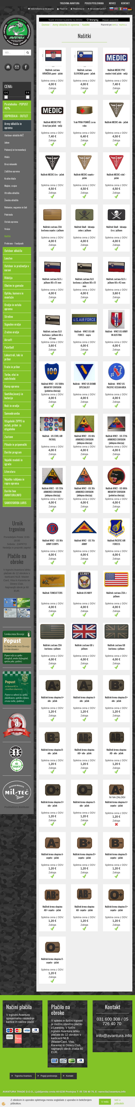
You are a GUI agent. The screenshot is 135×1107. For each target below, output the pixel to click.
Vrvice (7, 229)
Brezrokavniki (10, 164)
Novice (112, 3)
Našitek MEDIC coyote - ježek (84, 176)
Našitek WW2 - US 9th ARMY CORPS (52, 542)
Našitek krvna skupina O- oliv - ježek (84, 803)
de (130, 8)
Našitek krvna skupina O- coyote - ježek (52, 960)
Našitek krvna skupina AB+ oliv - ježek (84, 751)
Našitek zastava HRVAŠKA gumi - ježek (52, 71)
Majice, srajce (10, 185)
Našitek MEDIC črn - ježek (52, 174)
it (121, 8)
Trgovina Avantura (69, 3)
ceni (115, 25)
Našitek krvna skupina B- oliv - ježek (52, 751)
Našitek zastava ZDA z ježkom (116, 594)
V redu (104, 1101)
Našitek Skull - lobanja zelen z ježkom (84, 228)
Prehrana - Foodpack (13, 243)
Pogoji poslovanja (94, 3)
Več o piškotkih (119, 1102)
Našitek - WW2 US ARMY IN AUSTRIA (116, 333)
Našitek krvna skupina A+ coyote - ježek (116, 803)
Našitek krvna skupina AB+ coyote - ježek (52, 908)
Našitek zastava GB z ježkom (84, 646)
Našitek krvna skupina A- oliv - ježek (84, 699)
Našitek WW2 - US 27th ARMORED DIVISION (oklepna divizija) (116, 439)
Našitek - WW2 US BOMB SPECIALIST (84, 385)
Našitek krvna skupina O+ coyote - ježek (116, 908)
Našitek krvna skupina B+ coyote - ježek (84, 855)
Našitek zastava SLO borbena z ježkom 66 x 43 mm (52, 334)
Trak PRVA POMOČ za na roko (84, 123)
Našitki (7, 236)
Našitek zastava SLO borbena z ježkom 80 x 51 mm (84, 282)
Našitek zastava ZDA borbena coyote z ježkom (52, 228)
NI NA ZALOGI (117, 797)
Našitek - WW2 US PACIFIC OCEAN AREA (116, 385)
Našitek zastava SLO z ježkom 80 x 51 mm (52, 280)
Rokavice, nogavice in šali (15, 207)
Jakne (6, 142)
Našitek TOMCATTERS (52, 593)
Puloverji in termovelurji (15, 149)
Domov (45, 24)
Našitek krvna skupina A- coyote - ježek (52, 855)
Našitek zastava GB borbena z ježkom (116, 646)
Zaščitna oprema (12, 171)
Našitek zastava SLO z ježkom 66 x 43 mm (116, 280)
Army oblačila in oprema (66, 24)
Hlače (6, 157)
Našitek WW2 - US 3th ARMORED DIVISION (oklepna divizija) (84, 491)
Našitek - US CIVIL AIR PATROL (52, 437)
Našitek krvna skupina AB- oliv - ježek (116, 751)
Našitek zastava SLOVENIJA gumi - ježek (84, 71)
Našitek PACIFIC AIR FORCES (116, 542)
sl (111, 8)
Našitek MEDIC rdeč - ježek (116, 176)
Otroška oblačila (11, 193)
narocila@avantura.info (112, 1091)
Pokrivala (8, 214)
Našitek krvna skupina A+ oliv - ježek (52, 699)
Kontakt (125, 3)
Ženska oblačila (11, 200)
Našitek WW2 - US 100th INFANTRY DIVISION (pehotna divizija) (52, 387)
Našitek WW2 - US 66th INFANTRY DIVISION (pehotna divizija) (116, 491)
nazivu (123, 25)
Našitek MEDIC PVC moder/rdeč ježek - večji (116, 71)
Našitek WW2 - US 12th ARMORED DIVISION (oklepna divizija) (52, 491)
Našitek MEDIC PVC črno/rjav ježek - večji (52, 123)
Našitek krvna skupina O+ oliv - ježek (52, 803)
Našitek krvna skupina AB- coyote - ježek (84, 908)
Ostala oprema (11, 221)
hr (125, 8)
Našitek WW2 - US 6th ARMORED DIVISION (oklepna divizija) (84, 439)
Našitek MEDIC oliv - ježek (116, 122)
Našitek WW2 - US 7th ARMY (84, 542)
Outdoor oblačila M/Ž (14, 135)
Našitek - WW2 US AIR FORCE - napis (84, 333)
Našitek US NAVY (84, 593)
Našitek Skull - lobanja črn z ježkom (116, 228)
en (116, 8)
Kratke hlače (10, 178)
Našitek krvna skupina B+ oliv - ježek (116, 699)
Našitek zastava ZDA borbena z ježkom (52, 646)
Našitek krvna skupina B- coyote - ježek (116, 855)
